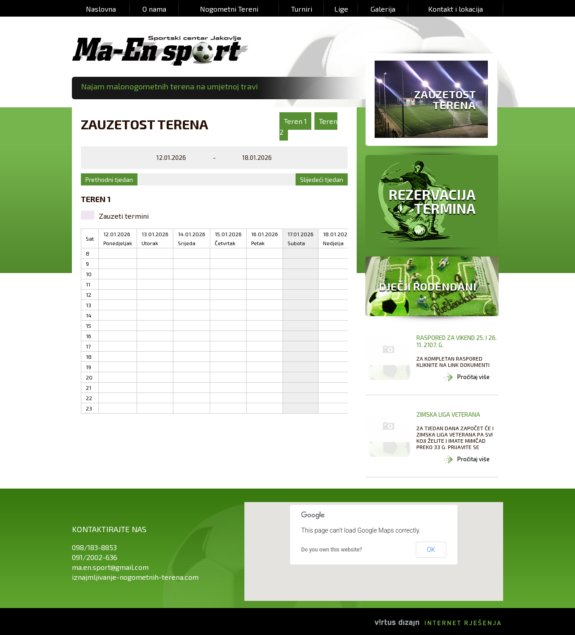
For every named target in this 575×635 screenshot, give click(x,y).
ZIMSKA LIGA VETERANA (448, 414)
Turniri (301, 8)
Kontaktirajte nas (109, 529)
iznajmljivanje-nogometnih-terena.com (135, 577)
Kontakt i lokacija (455, 8)
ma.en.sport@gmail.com (110, 567)
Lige (341, 8)
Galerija (383, 8)
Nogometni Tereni (229, 8)
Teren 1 (295, 121)
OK (431, 549)
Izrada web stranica (503, 615)
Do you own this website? (332, 550)
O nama (154, 8)
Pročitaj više (473, 376)
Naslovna (101, 8)
